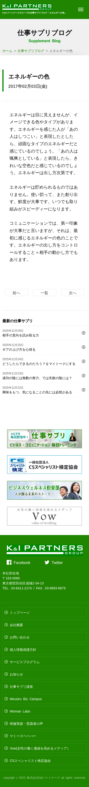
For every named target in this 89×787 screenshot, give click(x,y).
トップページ (20, 612)
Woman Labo (20, 711)
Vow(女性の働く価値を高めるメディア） (40, 748)
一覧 (44, 292)
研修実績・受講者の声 (26, 723)
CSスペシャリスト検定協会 (30, 760)
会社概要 (16, 624)
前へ (16, 292)
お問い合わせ (20, 637)
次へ (72, 292)
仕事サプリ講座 (21, 686)
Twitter (57, 562)
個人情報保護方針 (23, 649)
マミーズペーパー (23, 735)
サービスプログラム (25, 661)
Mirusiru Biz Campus (26, 698)
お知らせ (16, 674)
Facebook (22, 562)
